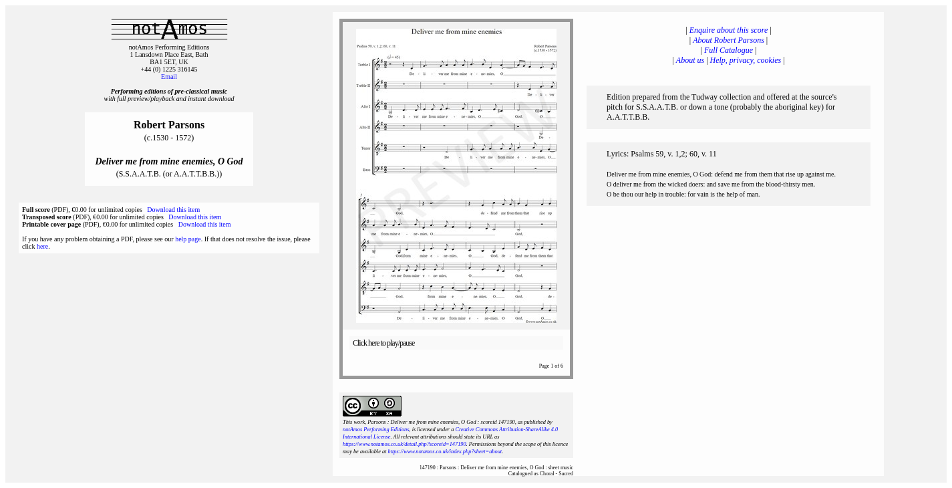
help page (188, 239)
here (42, 246)
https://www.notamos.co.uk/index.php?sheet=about (445, 452)
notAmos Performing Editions (376, 429)
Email (169, 76)
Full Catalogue (728, 50)
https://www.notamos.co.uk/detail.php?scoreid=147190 (404, 444)
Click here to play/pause (383, 343)
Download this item (173, 209)
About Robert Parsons (728, 40)
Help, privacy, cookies (746, 60)
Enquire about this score (728, 30)
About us (690, 60)
